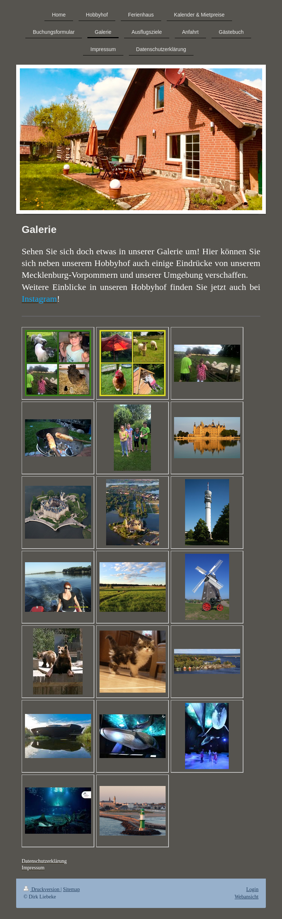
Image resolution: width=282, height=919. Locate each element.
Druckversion (42, 889)
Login (252, 889)
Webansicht (246, 897)
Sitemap (71, 889)
